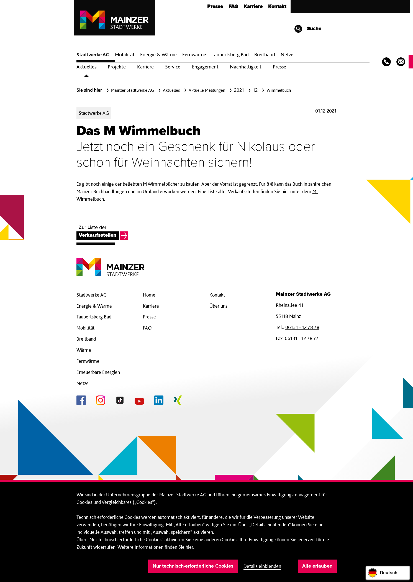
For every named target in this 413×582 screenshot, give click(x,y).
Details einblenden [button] (262, 566)
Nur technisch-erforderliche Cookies (193, 566)
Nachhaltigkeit (245, 66)
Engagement (205, 66)
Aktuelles (86, 66)
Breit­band (264, 54)
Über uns (218, 306)
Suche (307, 28)
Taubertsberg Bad (230, 54)
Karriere (253, 6)
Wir (80, 494)
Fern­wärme (194, 54)
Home (149, 295)
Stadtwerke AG (92, 54)
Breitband (86, 339)
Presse (215, 6)
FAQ (233, 6)
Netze (287, 54)
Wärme (83, 350)
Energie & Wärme (158, 54)
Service (172, 66)
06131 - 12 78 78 (302, 327)
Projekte (117, 66)
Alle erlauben (317, 566)
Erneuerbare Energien (98, 372)
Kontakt (277, 6)
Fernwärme (87, 361)
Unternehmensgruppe (128, 494)
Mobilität (125, 54)
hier (189, 547)
